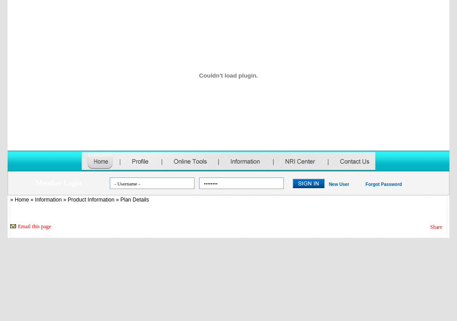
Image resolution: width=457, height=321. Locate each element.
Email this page (34, 226)
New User (339, 184)
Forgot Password (384, 184)
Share (436, 227)
